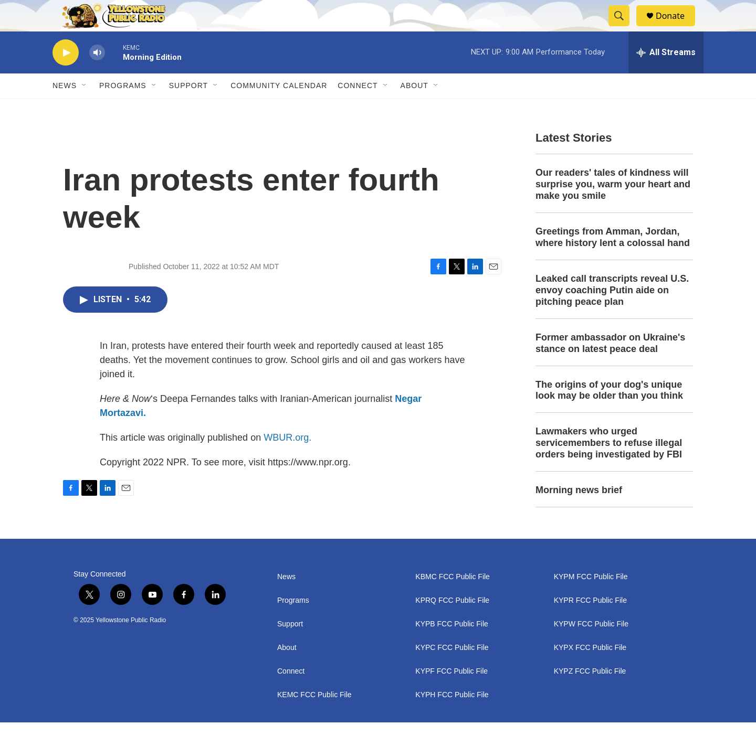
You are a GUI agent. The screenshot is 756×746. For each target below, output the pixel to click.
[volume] (97, 76)
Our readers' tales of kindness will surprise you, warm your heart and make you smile (613, 208)
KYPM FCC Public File (591, 600)
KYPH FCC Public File (451, 718)
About (287, 671)
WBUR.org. (287, 461)
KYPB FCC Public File (451, 648)
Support (188, 109)
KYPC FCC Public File (451, 671)
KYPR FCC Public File (590, 624)
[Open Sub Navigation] (84, 109)
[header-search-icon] (623, 27)
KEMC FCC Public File (314, 718)
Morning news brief (579, 513)
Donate (676, 27)
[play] (65, 76)
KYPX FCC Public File (590, 671)
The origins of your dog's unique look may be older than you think (609, 414)
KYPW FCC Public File (591, 648)
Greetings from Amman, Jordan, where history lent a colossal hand (613, 261)
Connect (357, 109)
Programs (122, 109)
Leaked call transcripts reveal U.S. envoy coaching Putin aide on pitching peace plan (612, 314)
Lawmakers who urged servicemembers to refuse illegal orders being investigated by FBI (609, 466)
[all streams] (666, 76)
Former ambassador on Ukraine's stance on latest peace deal (610, 367)
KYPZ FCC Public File (590, 695)
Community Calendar (278, 109)
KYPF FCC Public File (451, 695)
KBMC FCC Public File (452, 600)
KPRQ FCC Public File (452, 624)
